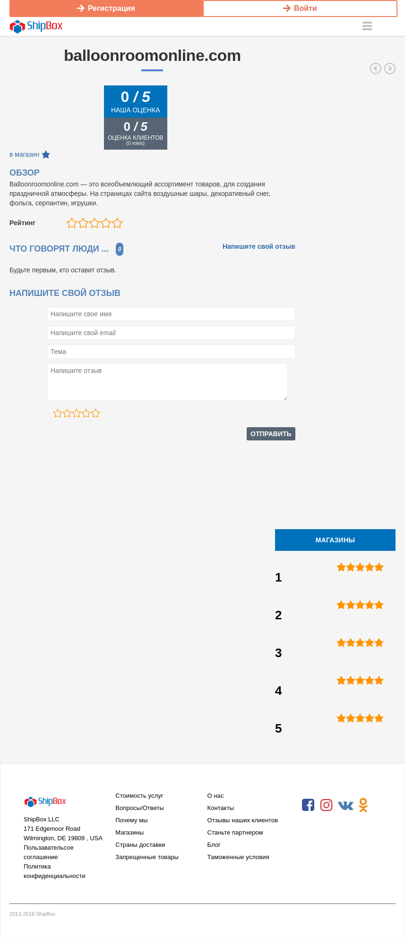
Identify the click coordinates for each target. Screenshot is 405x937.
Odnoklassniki (363, 805)
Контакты (220, 807)
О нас (215, 795)
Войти (300, 8)
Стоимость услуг (139, 795)
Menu (367, 26)
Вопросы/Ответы (139, 807)
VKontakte (345, 805)
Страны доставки (140, 844)
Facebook (308, 805)
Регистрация (106, 8)
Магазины (129, 832)
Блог (214, 844)
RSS (308, 827)
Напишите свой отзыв (259, 246)
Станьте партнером (235, 832)
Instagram (326, 805)
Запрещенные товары (147, 857)
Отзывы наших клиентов (242, 820)
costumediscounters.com (390, 68)
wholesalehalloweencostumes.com (375, 68)
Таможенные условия (238, 857)
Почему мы (131, 820)
